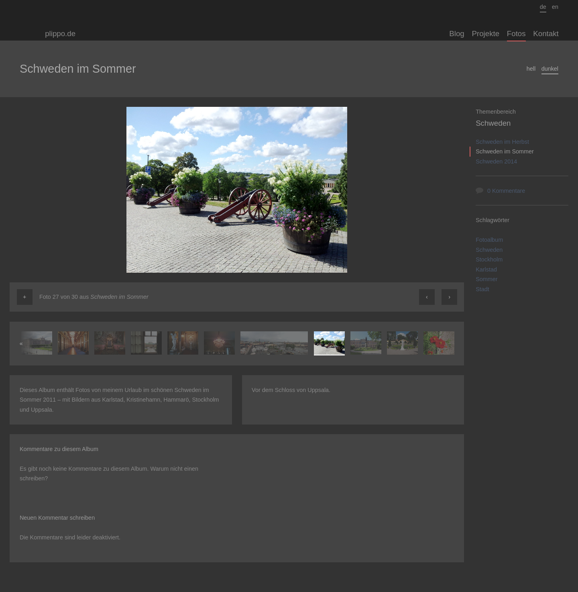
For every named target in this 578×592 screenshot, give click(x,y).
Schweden (493, 123)
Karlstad (486, 269)
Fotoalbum (489, 240)
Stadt (482, 289)
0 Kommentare (506, 191)
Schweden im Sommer (505, 151)
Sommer (486, 279)
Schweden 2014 (496, 161)
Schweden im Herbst (502, 142)
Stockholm (489, 259)
